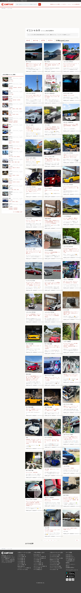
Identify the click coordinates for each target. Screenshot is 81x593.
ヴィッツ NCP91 (48, 188)
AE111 (10, 143)
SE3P (10, 127)
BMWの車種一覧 (21, 566)
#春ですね (35, 442)
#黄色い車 (70, 218)
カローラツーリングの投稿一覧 (40, 566)
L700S (17, 175)
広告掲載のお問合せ (70, 567)
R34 (15, 156)
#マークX (65, 218)
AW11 (17, 201)
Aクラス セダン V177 (68, 93)
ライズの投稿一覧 (37, 559)
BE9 (12, 189)
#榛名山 (46, 158)
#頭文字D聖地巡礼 (67, 125)
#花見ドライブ (50, 410)
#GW (37, 220)
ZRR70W (10, 88)
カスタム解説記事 (75, 4)
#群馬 (77, 124)
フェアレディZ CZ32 (30, 280)
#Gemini (75, 282)
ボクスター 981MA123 (68, 122)
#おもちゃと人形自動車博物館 (51, 252)
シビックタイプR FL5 (68, 61)
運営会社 (68, 565)
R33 (12, 156)
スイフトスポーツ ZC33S (31, 499)
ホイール (35, 40)
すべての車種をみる (38, 569)
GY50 (17, 114)
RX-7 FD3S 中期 (29, 470)
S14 (12, 148)
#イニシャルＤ (33, 66)
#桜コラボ (28, 409)
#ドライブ (51, 345)
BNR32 (18, 156)
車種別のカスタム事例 (55, 4)
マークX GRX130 (67, 216)
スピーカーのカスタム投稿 (55, 566)
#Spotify (65, 95)
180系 (20, 108)
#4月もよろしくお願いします (32, 378)
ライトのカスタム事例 (54, 561)
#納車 (30, 410)
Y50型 (10, 114)
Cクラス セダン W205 (30, 158)
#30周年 (72, 468)
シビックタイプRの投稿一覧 (40, 558)
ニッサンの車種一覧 (22, 556)
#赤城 (49, 283)
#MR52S (65, 346)
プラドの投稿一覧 (37, 561)
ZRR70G (19, 87)
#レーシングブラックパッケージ (70, 63)
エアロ (43, 40)
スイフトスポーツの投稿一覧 (40, 556)
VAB (10, 134)
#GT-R (72, 528)
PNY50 (10, 115)
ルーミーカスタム (48, 437)
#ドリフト (55, 377)
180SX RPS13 (48, 218)
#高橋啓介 (33, 409)
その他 (62, 40)
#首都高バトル (29, 505)
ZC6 (10, 94)
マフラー (50, 40)
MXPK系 (10, 101)
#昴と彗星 (47, 469)
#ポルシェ (47, 95)
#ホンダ (33, 220)
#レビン (69, 529)
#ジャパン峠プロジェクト (71, 156)
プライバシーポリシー (70, 564)
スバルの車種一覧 (21, 561)
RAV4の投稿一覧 (37, 554)
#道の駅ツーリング (30, 126)
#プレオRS (47, 529)
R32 (10, 156)
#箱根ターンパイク (67, 154)
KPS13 (18, 148)
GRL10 (18, 167)
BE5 (10, 189)
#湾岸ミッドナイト (33, 191)
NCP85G (10, 122)
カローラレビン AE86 (30, 249)
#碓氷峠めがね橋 (71, 346)
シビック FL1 (29, 218)
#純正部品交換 (66, 311)
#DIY (69, 313)
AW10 (13, 201)
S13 (9, 148)
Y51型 (13, 114)
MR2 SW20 (28, 374)
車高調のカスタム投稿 (54, 559)
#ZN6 (64, 66)
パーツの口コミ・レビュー (65, 4)
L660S (13, 175)
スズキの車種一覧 (21, 563)
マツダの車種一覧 (21, 559)
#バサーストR (35, 410)
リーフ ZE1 (47, 125)
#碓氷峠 (30, 315)
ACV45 (10, 183)
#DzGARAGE (29, 128)
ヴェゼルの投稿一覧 (38, 567)
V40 (27, 437)
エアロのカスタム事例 (54, 564)
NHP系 (18, 99)
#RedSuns (36, 64)
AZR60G (10, 87)
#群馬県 (74, 499)
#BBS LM (28, 380)
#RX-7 (68, 219)
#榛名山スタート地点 (51, 159)
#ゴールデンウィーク (33, 252)
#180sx (46, 220)
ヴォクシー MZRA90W (68, 279)
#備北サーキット (48, 377)
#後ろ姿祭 (35, 472)
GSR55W (15, 209)
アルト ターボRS (29, 125)
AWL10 (14, 167)
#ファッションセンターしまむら (33, 501)
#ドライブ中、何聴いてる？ (34, 377)
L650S (10, 175)
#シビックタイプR (32, 190)
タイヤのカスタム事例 (54, 556)
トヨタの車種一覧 (21, 554)
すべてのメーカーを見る (23, 569)
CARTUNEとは (69, 554)
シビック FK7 (66, 466)
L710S (10, 176)
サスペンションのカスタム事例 (56, 558)
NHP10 (10, 99)
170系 (17, 108)
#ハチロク (74, 407)
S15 (15, 148)
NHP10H (14, 99)
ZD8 (12, 94)
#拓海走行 (31, 285)
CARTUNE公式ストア (70, 558)
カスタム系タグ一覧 (54, 569)
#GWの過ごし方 (69, 282)
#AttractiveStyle (55, 499)
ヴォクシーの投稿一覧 (38, 564)
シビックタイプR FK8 (68, 246)
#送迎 (27, 345)
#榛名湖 (49, 64)
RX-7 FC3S (28, 61)
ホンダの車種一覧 (21, 558)
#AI (64, 281)
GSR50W (11, 209)
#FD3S (46, 345)
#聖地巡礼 (54, 126)
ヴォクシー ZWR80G (49, 497)
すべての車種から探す (18, 211)
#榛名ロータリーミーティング (32, 63)
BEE (15, 189)
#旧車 (70, 407)
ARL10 (10, 167)
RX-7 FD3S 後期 (29, 343)
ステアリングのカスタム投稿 (56, 567)
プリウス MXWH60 (49, 250)
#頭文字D (54, 64)
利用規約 (68, 562)
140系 (10, 108)
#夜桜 (55, 410)
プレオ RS (47, 527)
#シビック (28, 220)
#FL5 (74, 64)
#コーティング (36, 250)
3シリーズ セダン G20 (49, 156)
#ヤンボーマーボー (30, 282)
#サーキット (53, 378)
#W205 (27, 159)
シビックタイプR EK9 (68, 153)
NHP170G (15, 122)
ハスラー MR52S (67, 341)
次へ (77, 540)
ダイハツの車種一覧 (22, 564)
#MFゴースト (66, 157)
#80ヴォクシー (48, 499)
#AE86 (64, 529)
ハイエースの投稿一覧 (38, 563)
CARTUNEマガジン (70, 556)
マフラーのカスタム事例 (55, 563)
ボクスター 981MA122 (49, 93)
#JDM (50, 220)
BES (18, 189)
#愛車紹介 (72, 344)
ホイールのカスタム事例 (55, 554)
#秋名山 (35, 315)
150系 (13, 108)
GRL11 (10, 168)
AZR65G (15, 87)
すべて (28, 40)
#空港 (30, 345)
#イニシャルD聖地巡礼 (51, 223)
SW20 (10, 201)
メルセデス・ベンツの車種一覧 (24, 567)
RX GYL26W (66, 309)
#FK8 (52, 283)
